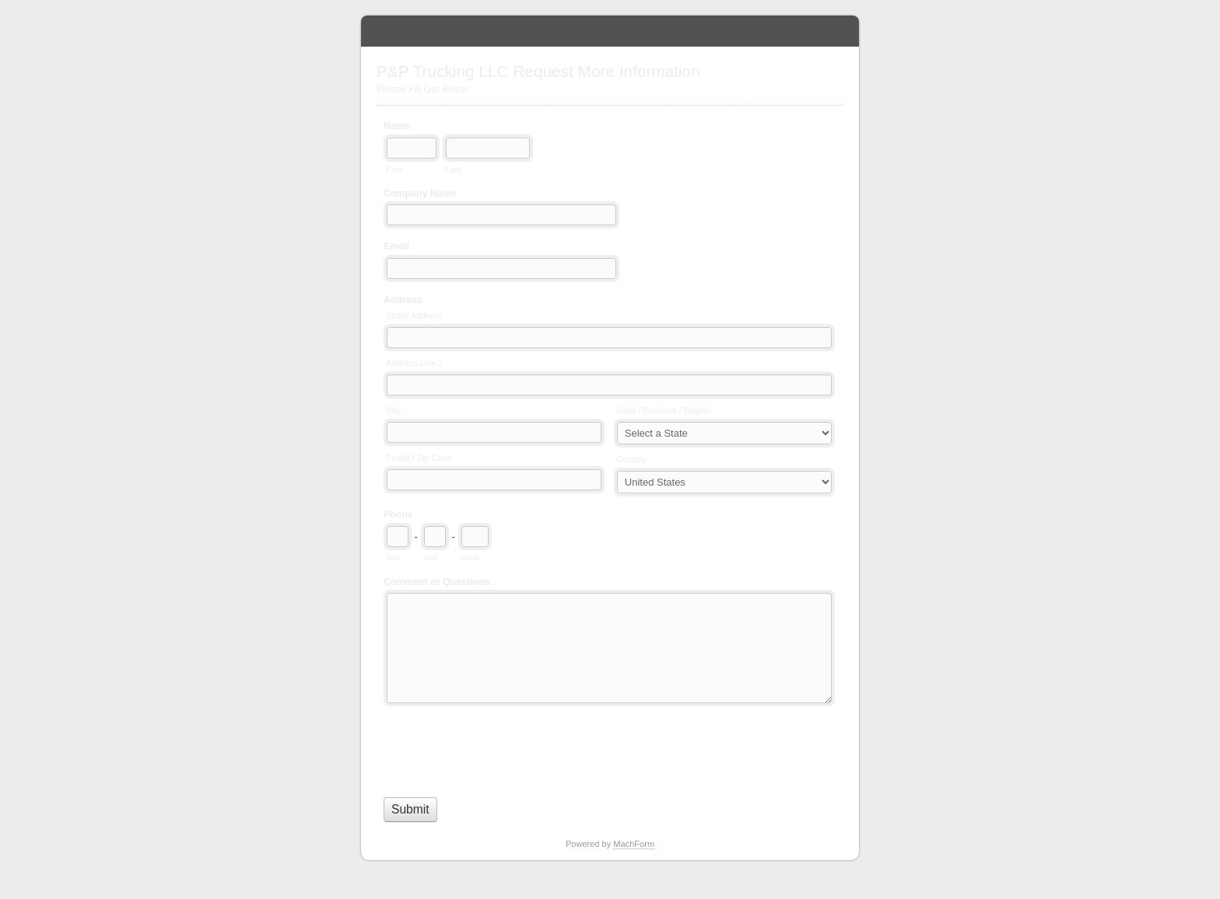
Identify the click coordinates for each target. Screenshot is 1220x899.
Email (396, 246)
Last (453, 169)
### (393, 558)
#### (470, 558)
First (394, 169)
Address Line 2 (414, 363)
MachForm (633, 843)
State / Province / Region (663, 410)
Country (631, 459)
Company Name (420, 193)
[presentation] (502, 748)
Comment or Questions (436, 582)
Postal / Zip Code (419, 457)
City (393, 410)
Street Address (414, 315)
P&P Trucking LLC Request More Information (610, 31)
